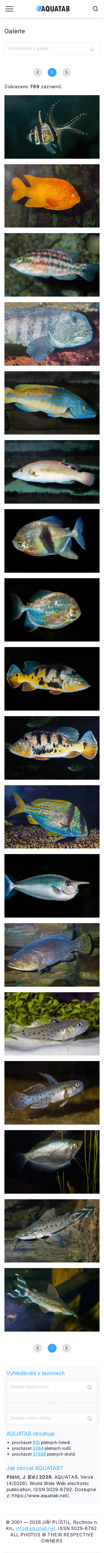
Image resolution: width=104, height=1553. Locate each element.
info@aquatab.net (35, 1528)
